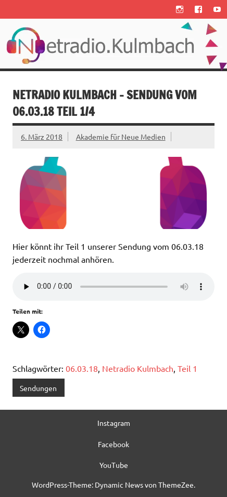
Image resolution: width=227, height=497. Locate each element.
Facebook (113, 444)
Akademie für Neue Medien (121, 136)
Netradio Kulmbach (137, 368)
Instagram (113, 422)
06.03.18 (82, 368)
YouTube (113, 464)
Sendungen (38, 388)
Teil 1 (187, 368)
